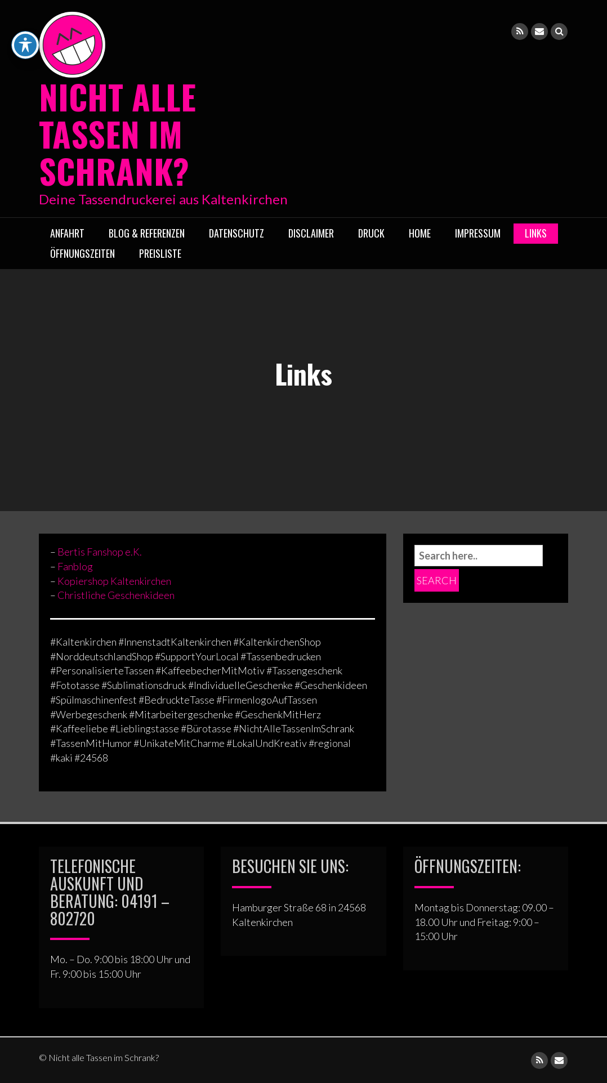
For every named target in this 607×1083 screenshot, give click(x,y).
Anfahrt (67, 232)
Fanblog (75, 566)
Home (420, 232)
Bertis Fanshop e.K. (99, 551)
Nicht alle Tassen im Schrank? (118, 133)
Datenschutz (236, 232)
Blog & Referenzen (147, 232)
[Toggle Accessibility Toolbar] (25, 16)
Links (536, 232)
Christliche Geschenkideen (116, 595)
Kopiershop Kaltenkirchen (114, 580)
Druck (371, 232)
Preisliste (160, 252)
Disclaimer (311, 232)
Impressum (478, 232)
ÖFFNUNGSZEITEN (82, 252)
